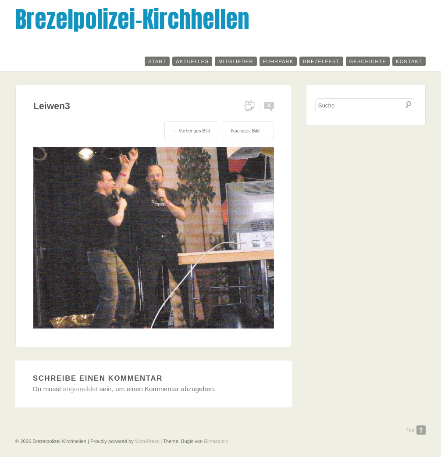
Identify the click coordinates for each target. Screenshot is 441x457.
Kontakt (409, 61)
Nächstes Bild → (248, 130)
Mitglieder (235, 61)
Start (157, 61)
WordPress (147, 441)
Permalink (252, 105)
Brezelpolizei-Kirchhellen (132, 19)
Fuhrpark (278, 61)
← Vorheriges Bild (191, 130)
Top (410, 429)
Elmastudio (216, 441)
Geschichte (368, 61)
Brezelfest (321, 61)
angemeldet (80, 389)
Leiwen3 (51, 106)
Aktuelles (192, 61)
